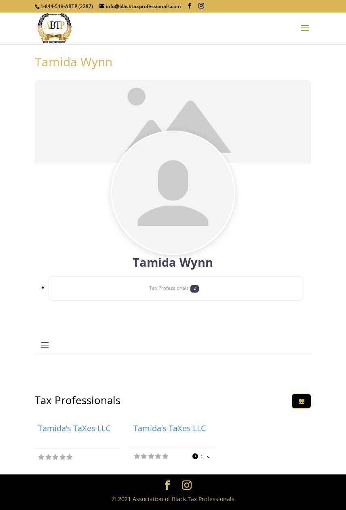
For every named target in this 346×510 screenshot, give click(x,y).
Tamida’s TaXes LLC (74, 428)
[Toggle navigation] (45, 345)
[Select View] (301, 401)
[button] (201, 456)
